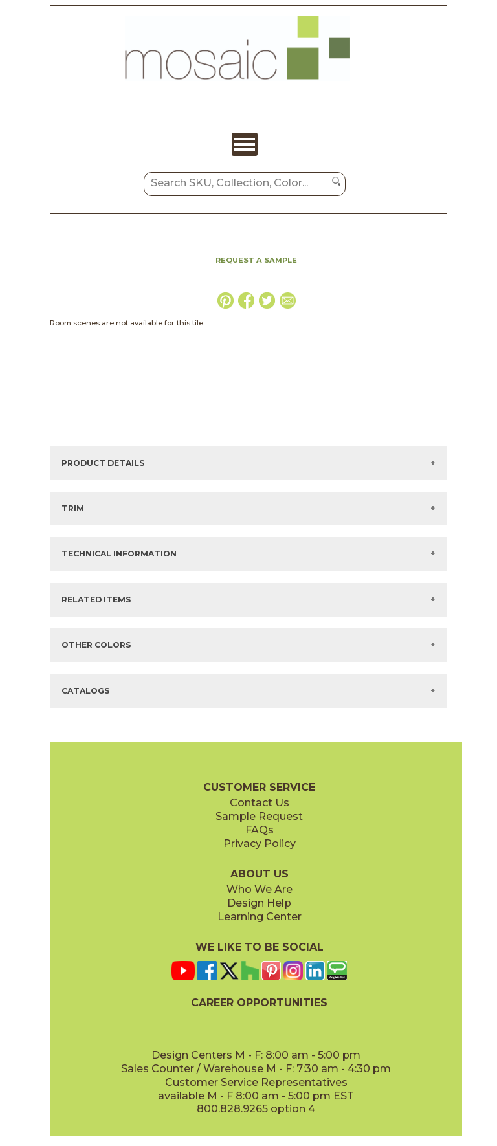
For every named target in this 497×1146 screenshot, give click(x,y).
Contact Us (259, 803)
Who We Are (259, 889)
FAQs (259, 830)
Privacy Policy (259, 843)
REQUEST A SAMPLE (256, 260)
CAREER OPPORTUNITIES (259, 1003)
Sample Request (259, 816)
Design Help (259, 903)
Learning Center (259, 916)
